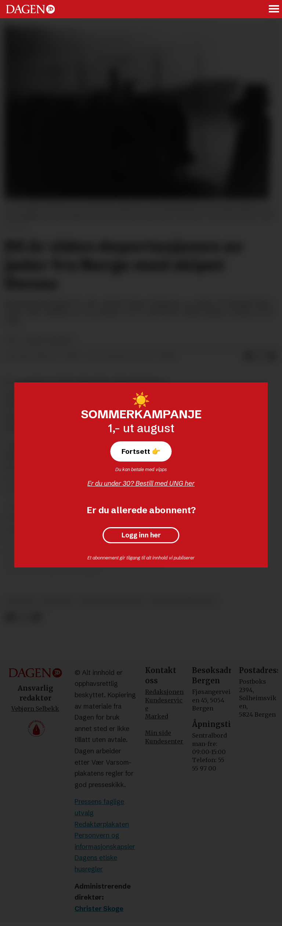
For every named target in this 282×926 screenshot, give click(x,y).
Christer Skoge (99, 908)
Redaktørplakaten (102, 824)
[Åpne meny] (274, 9)
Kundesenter (164, 741)
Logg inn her (141, 535)
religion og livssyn (112, 601)
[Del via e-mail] (271, 356)
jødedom (58, 601)
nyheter (21, 601)
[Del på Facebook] (248, 356)
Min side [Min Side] (158, 732)
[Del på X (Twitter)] (259, 356)
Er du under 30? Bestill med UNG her (141, 483)
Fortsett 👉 (141, 451)
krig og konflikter (183, 601)
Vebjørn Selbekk (35, 708)
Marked (156, 716)
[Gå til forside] (30, 9)
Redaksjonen (164, 691)
